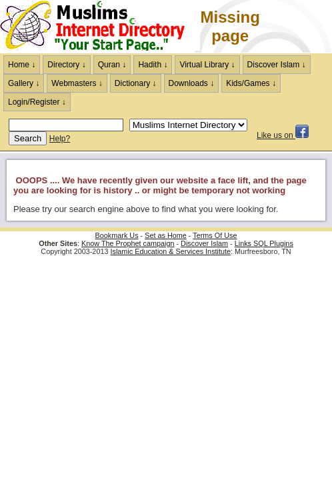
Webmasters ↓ (76, 83)
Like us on (283, 135)
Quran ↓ (112, 64)
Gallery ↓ (23, 83)
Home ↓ (21, 64)
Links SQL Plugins (264, 243)
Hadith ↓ (152, 64)
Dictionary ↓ (136, 83)
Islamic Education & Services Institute (170, 251)
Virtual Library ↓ (207, 64)
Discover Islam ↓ (276, 64)
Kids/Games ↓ (251, 83)
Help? (59, 138)
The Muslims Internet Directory (100, 26)
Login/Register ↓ (37, 102)
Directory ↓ (66, 64)
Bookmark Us (117, 235)
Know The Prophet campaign (127, 243)
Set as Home (166, 235)
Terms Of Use (215, 235)
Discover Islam (204, 243)
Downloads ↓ (192, 83)
